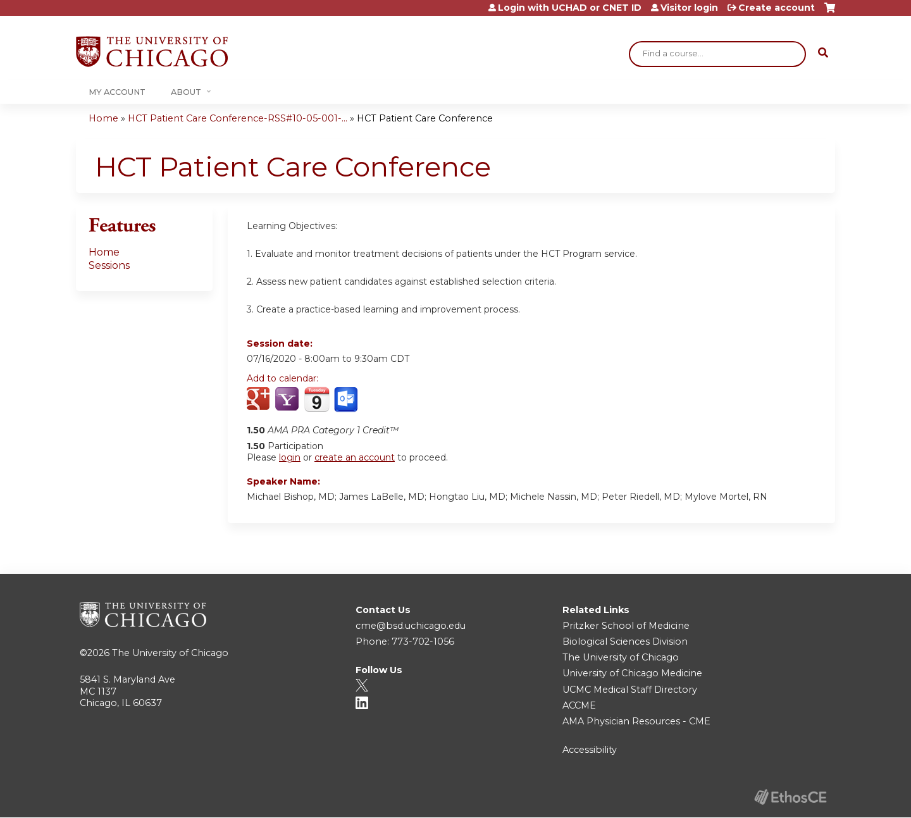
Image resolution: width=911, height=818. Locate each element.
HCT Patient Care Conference (425, 118)
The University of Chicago (170, 653)
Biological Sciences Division (625, 641)
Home (103, 118)
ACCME (579, 705)
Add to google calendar (260, 399)
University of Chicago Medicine (632, 673)
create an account (354, 457)
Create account (776, 7)
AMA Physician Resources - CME (636, 721)
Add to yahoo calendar (288, 399)
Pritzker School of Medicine (626, 625)
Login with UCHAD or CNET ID (569, 7)
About (186, 92)
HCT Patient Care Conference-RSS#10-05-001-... (237, 118)
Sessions (109, 265)
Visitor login (689, 7)
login (290, 457)
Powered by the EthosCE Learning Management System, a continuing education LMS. (790, 797)
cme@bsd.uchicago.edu (411, 625)
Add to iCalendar (317, 399)
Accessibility (589, 749)
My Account (117, 92)
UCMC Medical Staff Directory (629, 689)
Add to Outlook (347, 399)
